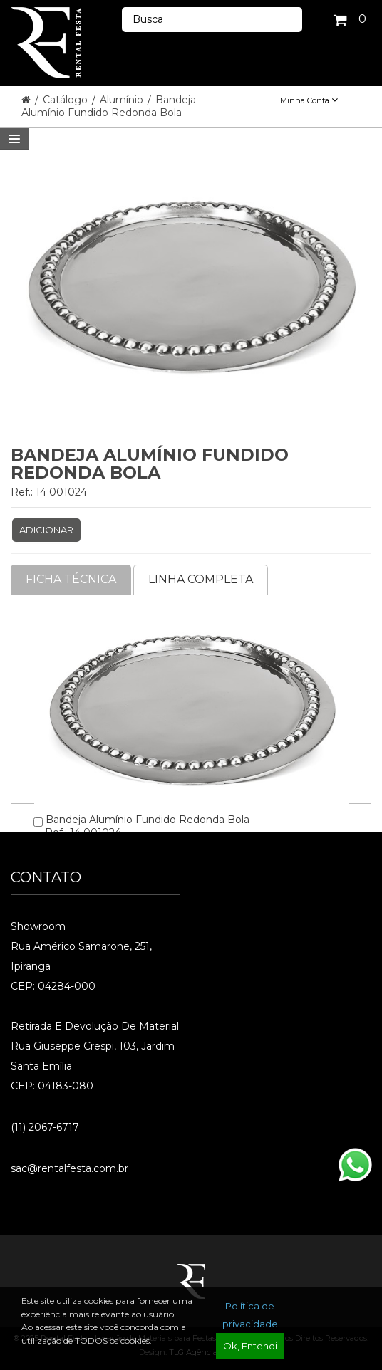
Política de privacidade (250, 1314)
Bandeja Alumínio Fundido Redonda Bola (108, 106)
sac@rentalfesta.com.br (69, 1168)
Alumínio (123, 99)
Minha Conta (309, 100)
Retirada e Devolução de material (95, 1026)
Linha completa (200, 579)
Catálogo (67, 99)
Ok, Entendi (250, 1345)
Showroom (38, 926)
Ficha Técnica (71, 579)
